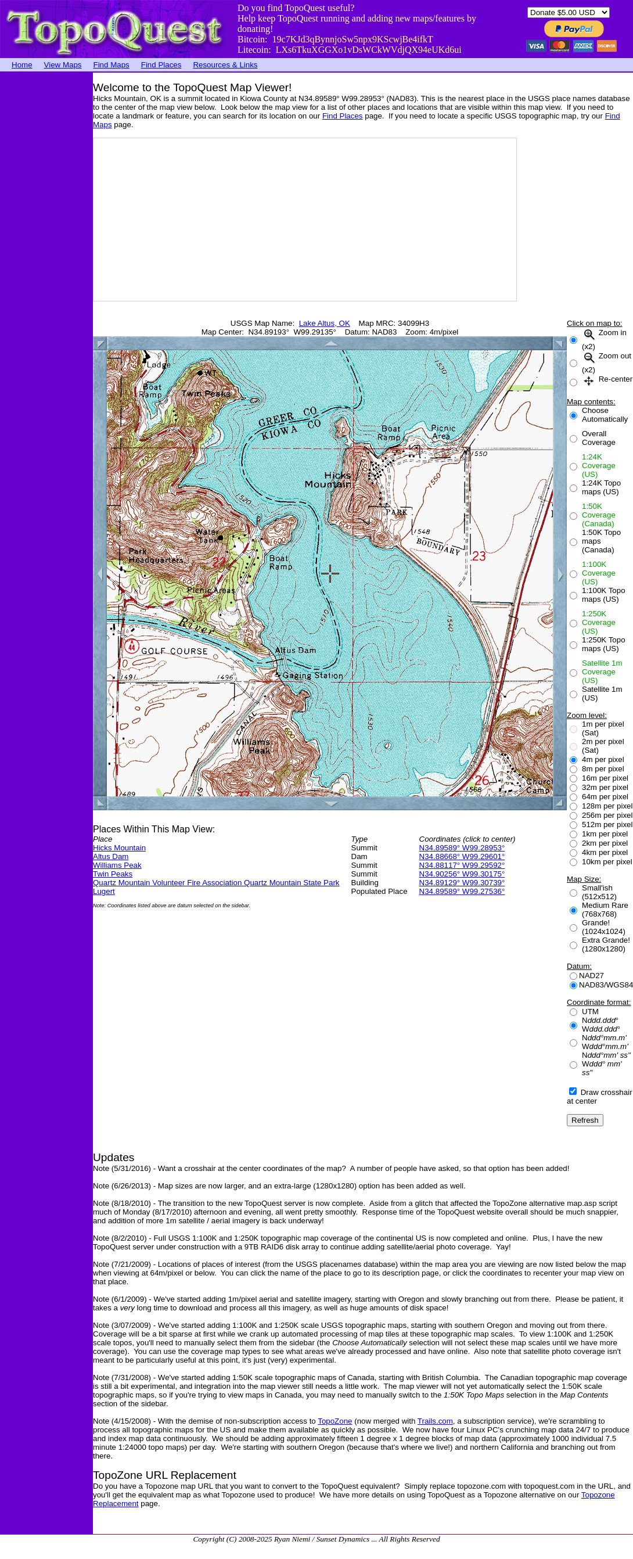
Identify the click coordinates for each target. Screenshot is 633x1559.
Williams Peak (117, 865)
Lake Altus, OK (324, 323)
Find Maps (111, 64)
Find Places (161, 64)
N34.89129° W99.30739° (462, 882)
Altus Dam (110, 856)
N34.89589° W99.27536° (462, 891)
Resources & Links (225, 64)
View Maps (63, 64)
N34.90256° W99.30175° (462, 874)
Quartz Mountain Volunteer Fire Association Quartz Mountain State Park (216, 882)
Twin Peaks (112, 874)
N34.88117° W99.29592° (462, 865)
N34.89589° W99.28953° (462, 847)
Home (22, 64)
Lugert (104, 891)
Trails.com (435, 1421)
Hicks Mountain (119, 847)
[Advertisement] (46, 247)
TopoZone (335, 1421)
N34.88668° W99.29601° (462, 856)
